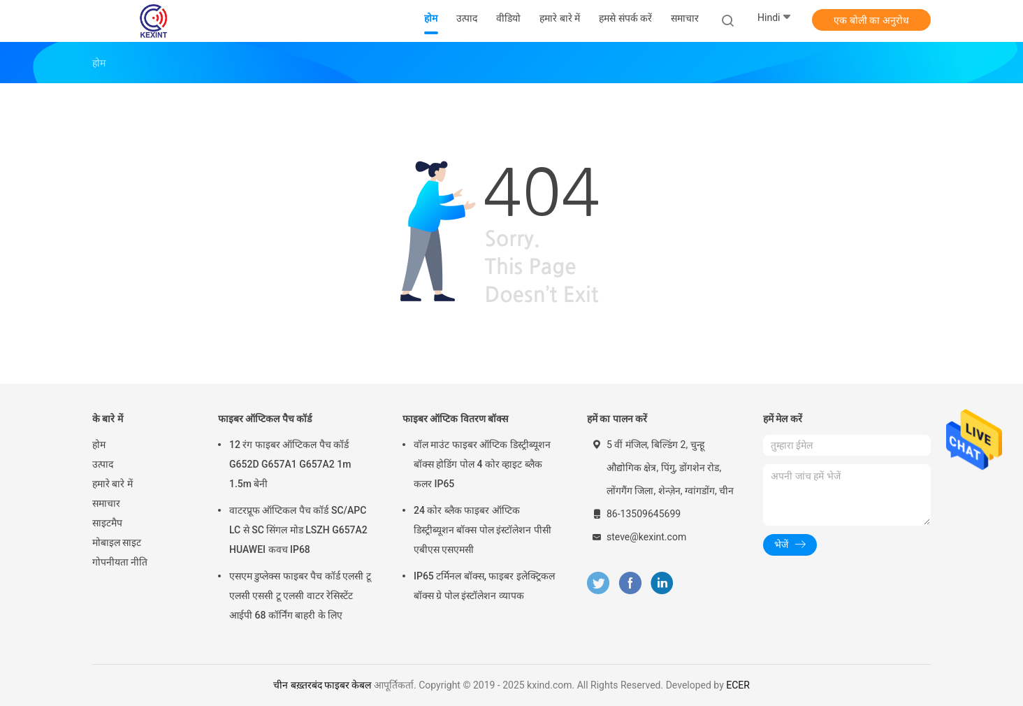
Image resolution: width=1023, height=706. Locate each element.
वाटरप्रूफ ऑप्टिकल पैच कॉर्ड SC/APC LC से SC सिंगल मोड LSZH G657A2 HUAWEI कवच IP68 (298, 530)
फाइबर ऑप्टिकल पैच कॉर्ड (265, 418)
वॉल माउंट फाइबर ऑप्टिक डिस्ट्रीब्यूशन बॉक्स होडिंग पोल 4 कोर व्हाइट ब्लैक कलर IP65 (482, 464)
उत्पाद (102, 464)
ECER (738, 685)
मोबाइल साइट (116, 542)
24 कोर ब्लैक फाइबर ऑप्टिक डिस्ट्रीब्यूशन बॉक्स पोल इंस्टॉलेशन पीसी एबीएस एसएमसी (482, 530)
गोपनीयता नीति (119, 562)
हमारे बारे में (112, 483)
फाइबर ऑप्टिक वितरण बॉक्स (455, 418)
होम (99, 444)
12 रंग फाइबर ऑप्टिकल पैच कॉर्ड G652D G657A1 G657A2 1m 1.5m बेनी (290, 464)
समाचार (106, 503)
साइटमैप (107, 522)
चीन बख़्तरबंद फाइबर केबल (322, 685)
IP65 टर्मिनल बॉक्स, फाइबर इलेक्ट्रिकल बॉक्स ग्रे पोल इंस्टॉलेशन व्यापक (484, 585)
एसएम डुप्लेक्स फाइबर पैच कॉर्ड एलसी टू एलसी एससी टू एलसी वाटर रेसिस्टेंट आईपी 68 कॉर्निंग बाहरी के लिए (300, 595)
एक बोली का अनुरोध (871, 20)
